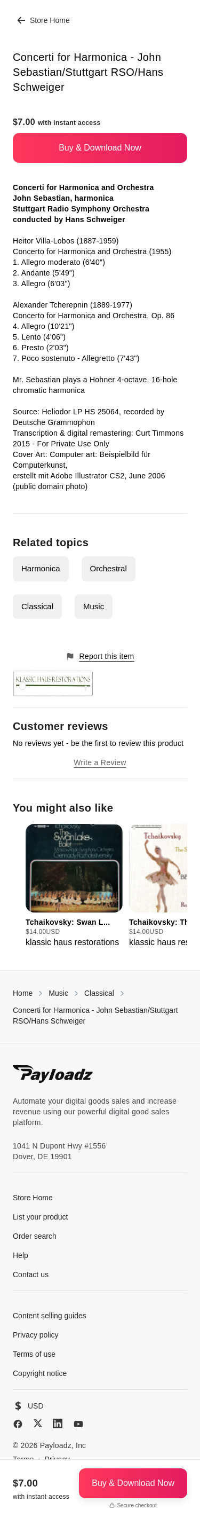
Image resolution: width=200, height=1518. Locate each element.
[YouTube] (78, 1424)
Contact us (31, 1274)
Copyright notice (40, 1373)
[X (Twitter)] (38, 1423)
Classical (37, 606)
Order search (35, 1236)
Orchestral (108, 568)
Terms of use (34, 1354)
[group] (74, 886)
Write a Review (100, 762)
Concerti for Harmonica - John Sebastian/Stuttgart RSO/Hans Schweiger (95, 1015)
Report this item (100, 656)
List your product (40, 1217)
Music (93, 606)
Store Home (43, 20)
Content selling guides (49, 1315)
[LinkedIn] (57, 1423)
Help (20, 1255)
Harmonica (40, 568)
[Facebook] (18, 1424)
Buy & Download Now (100, 147)
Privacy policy (36, 1335)
